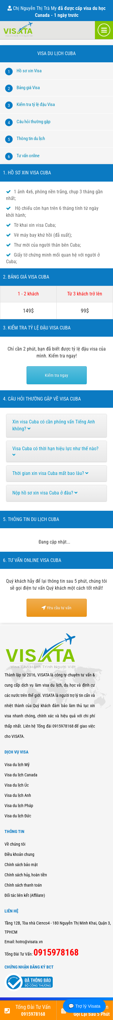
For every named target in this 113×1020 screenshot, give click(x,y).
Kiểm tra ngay (56, 375)
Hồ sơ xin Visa (29, 70)
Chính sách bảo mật (21, 864)
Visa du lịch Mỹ (17, 764)
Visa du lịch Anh (18, 795)
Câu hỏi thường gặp (33, 121)
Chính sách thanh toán (23, 885)
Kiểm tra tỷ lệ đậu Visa (36, 104)
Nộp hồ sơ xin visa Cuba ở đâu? (44, 493)
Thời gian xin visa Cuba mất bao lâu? (50, 473)
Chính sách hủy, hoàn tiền (26, 874)
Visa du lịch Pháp (19, 805)
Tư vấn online (28, 155)
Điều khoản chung (19, 854)
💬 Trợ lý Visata (84, 1006)
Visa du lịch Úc (17, 785)
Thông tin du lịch (31, 138)
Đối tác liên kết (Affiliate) (25, 895)
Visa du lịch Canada (21, 774)
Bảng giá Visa (28, 87)
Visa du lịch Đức (18, 815)
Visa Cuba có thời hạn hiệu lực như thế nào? (55, 451)
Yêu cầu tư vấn (56, 607)
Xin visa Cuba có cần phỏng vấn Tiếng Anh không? (53, 425)
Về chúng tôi (15, 844)
